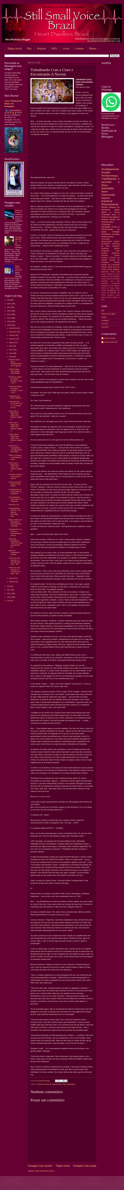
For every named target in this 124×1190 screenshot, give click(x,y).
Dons (114, 214)
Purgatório (105, 251)
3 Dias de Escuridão (112, 278)
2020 (9, 321)
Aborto (109, 267)
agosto (11, 342)
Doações (41, 48)
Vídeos (104, 267)
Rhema (116, 262)
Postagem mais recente (40, 1166)
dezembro (13, 328)
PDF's (54, 48)
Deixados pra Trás (110, 281)
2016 (9, 593)
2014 (9, 601)
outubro (12, 335)
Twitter (103, 317)
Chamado (105, 214)
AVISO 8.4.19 (14, 505)
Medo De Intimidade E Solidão (14, 553)
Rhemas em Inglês (108, 314)
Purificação (105, 244)
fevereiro (12, 582)
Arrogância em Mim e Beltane (15, 397)
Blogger (83, 1185)
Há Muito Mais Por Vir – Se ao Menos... (18, 241)
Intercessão (108, 194)
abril (11, 357)
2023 (9, 311)
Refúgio (116, 232)
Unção (103, 274)
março (11, 578)
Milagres (116, 269)
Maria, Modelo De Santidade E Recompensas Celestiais (15, 523)
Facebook (105, 327)
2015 (9, 597)
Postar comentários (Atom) (44, 1171)
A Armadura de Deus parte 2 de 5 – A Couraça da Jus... (15, 404)
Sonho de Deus (107, 288)
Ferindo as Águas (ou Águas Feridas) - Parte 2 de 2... (15, 380)
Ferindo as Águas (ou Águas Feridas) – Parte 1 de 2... (15, 389)
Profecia (104, 253)
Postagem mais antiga (84, 1166)
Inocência (104, 276)
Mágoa (103, 297)
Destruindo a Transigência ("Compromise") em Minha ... (15, 449)
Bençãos (104, 255)
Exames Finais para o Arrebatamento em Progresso (15, 363)
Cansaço (115, 234)
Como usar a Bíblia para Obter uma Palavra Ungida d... (15, 415)
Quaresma (115, 253)
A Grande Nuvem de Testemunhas (49, 1084)
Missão (104, 207)
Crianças (104, 258)
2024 (9, 307)
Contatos (79, 48)
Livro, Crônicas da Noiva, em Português (13, 103)
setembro (12, 339)
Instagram (105, 320)
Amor (104, 191)
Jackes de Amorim (111, 342)
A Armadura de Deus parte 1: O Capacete (15, 499)
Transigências (111, 290)
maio (11, 353)
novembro (13, 332)
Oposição (109, 297)
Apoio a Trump (110, 212)
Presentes (105, 224)
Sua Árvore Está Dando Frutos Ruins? (15, 484)
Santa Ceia (115, 271)
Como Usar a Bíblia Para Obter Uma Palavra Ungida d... (15, 438)
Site (102, 310)
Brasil (117, 295)
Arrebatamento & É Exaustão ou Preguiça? (15, 492)
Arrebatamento (110, 169)
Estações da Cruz (107, 285)
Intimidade (71, 1084)
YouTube (104, 324)
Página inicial (15, 48)
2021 (9, 318)
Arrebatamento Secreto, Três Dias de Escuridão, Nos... (15, 512)
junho (11, 350)
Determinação (106, 241)
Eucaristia (104, 283)
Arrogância (111, 295)
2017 (9, 590)
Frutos (110, 269)
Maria (116, 209)
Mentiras (116, 276)
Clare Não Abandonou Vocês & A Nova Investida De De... (15, 543)
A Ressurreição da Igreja (110, 229)
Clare (65, 1084)
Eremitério (105, 234)
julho (11, 346)
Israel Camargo (109, 338)
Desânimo (105, 248)
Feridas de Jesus (113, 274)
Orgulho (116, 241)
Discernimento (109, 204)
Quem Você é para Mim (18, 268)
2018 (9, 586)
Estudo (116, 255)
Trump (114, 227)
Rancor (117, 285)
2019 (9, 325)
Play (29, 48)
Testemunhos (107, 236)
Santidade (105, 227)
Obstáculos (105, 271)
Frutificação (115, 283)
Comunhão (105, 239)
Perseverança (109, 175)
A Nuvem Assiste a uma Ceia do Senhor (15, 476)
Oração (105, 172)
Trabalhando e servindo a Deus (110, 182)
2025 (9, 304)
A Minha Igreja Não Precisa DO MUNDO (14, 371)
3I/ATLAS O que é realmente (18, 212)
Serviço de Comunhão (110, 265)
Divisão (116, 248)
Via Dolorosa (111, 292)
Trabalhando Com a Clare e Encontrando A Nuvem (15, 532)
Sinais (103, 278)
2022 (9, 314)
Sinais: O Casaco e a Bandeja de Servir (15, 457)
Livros (66, 48)
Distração (116, 246)
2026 (9, 300)
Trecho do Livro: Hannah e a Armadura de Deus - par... (15, 561)
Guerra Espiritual (106, 199)
